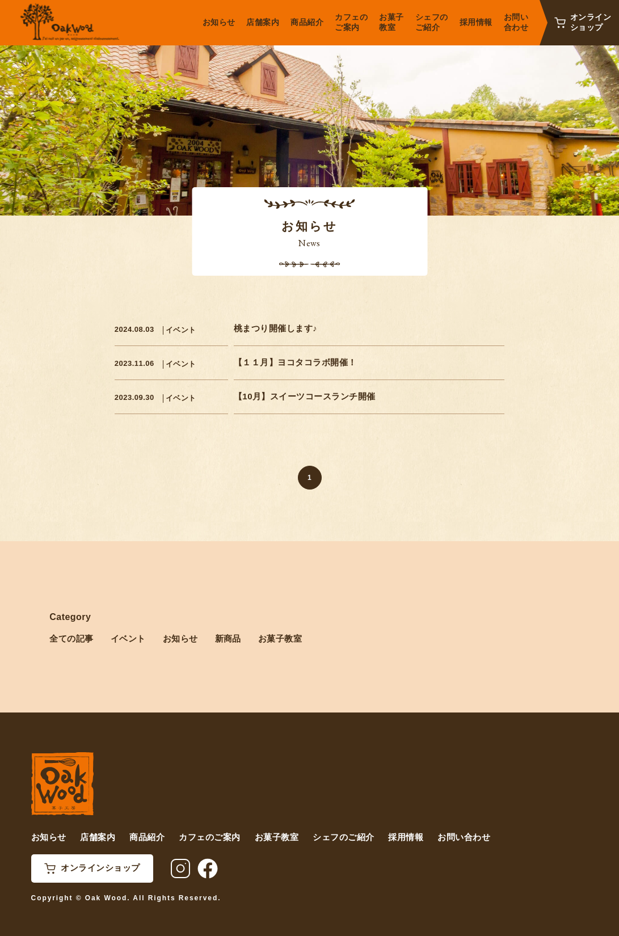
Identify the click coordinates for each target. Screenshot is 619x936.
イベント (181, 330)
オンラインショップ (590, 22)
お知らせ (180, 638)
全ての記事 (71, 638)
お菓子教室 (280, 638)
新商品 (228, 638)
